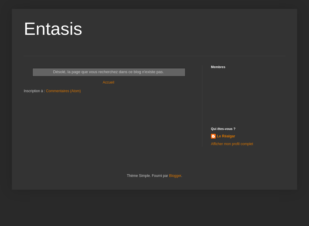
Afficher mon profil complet (232, 144)
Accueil (108, 82)
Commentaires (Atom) (63, 91)
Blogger (175, 176)
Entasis (53, 29)
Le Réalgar (226, 136)
